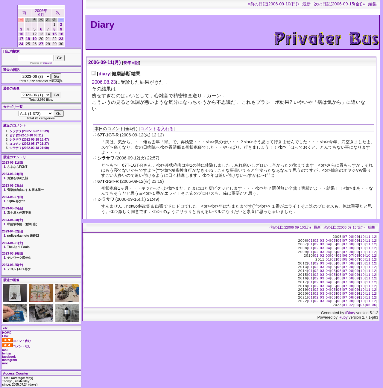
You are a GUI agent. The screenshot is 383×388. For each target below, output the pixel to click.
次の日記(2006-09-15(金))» (339, 3)
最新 (306, 3)
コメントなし (16, 346)
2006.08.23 (104, 82)
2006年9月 (41, 12)
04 (328, 240)
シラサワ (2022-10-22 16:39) (29, 131)
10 (21, 34)
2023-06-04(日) (12, 174)
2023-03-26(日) (12, 253)
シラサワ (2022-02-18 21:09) (29, 148)
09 (357, 236)
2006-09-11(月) (104, 62)
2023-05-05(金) (12, 208)
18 (28, 38)
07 (345, 236)
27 (41, 44)
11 (28, 34)
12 (374, 236)
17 (21, 38)
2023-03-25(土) (12, 265)
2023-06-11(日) (12, 162)
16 (61, 34)
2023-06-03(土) (12, 185)
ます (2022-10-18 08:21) (26, 135)
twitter (6, 353)
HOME (6, 332)
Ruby (343, 317)
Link (5, 336)
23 (61, 38)
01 (310, 240)
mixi (5, 363)
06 (339, 240)
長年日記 (131, 62)
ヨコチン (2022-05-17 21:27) (29, 143)
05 (334, 240)
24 (21, 44)
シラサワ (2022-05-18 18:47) (29, 139)
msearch (47, 63)
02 (316, 240)
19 (34, 38)
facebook (9, 356)
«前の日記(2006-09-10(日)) (273, 3)
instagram (9, 360)
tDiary (350, 313)
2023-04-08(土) (12, 220)
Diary (103, 24)
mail (5, 350)
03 (322, 240)
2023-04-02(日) (12, 231)
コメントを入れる (157, 128)
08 (351, 236)
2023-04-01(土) (12, 243)
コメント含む (16, 341)
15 (54, 34)
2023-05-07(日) (12, 197)
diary (104, 73)
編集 (372, 3)
